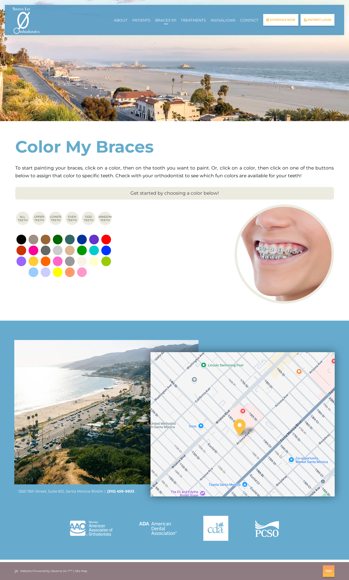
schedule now (280, 20)
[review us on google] (174, 571)
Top (328, 571)
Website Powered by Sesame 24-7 (43, 571)
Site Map (81, 571)
